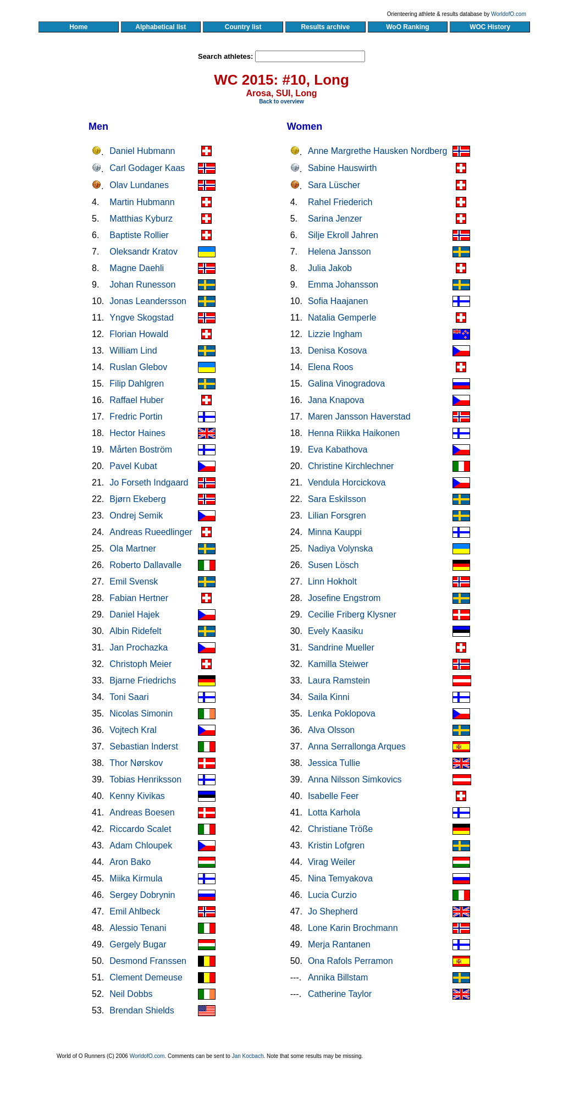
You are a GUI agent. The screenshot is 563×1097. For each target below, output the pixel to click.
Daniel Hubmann (142, 151)
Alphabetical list (161, 27)
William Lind (133, 350)
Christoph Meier (140, 664)
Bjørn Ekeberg (137, 499)
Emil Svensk (133, 581)
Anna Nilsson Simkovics (355, 779)
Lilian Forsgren (337, 515)
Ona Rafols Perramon (350, 961)
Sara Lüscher (334, 185)
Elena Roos (331, 367)
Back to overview (281, 101)
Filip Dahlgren (136, 383)
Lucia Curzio (332, 895)
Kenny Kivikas (137, 796)
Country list (243, 27)
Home (78, 27)
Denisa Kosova (337, 350)
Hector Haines (137, 433)
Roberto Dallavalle (145, 565)
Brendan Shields (141, 1010)
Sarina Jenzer (335, 218)
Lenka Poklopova (342, 713)
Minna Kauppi (335, 532)
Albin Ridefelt (135, 631)
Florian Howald (138, 334)
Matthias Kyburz (141, 218)
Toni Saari (128, 697)
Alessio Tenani (137, 928)
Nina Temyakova (340, 878)
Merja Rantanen (339, 944)
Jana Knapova (336, 400)
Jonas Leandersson (147, 301)
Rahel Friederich (340, 202)
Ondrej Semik (136, 515)
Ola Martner (132, 548)
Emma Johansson (343, 284)
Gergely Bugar (137, 944)
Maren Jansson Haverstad (359, 416)
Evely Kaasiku (335, 631)
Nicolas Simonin (141, 713)
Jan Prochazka (138, 647)
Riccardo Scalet (140, 829)
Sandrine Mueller (341, 647)
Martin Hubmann (141, 202)
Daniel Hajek (134, 614)
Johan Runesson (142, 284)
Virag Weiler (332, 862)
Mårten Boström (140, 449)
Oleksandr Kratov (143, 251)
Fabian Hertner (138, 598)
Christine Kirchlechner (351, 466)
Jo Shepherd (333, 911)
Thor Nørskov (136, 763)
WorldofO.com (508, 14)
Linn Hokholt (332, 581)
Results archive (325, 27)
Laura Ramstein (339, 680)
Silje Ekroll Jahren (343, 235)
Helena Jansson (339, 251)
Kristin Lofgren (336, 845)
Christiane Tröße (340, 829)
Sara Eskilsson (337, 499)
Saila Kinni (329, 697)
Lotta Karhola (334, 812)
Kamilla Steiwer (338, 664)
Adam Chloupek (140, 845)
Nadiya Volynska (340, 548)
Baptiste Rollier (139, 235)
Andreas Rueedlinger (150, 532)
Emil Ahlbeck (134, 911)
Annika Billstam (338, 977)
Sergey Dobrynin (142, 895)
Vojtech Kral (132, 730)
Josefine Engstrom (344, 598)
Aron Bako (130, 862)
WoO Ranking (408, 27)
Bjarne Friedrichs (142, 680)
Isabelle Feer (333, 796)
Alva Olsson (331, 730)
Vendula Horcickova (346, 482)
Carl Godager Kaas (147, 168)
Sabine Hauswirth (342, 168)
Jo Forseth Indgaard (148, 482)
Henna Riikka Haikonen (354, 433)
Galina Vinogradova (346, 383)
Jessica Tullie (334, 763)
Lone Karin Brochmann (353, 928)
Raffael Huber (136, 400)
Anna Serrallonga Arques (357, 746)
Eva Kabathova (338, 449)
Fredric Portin (135, 416)
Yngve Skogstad (141, 317)
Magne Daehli (136, 268)
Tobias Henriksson (145, 779)
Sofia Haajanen (338, 301)
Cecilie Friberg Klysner (352, 614)
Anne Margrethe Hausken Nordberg (377, 151)
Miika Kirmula (135, 878)
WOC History (490, 27)
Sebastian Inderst (143, 746)
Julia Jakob (330, 268)
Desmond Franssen (147, 961)
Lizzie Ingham (335, 334)
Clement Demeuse (146, 977)
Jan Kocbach (248, 1056)
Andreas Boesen (141, 812)
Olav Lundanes (139, 185)
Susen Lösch (333, 565)
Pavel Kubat (133, 466)
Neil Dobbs (130, 994)
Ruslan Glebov (138, 367)
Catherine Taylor (340, 994)
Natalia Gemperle (342, 317)
